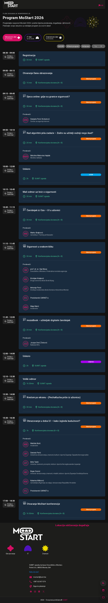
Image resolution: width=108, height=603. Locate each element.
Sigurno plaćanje (39, 586)
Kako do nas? (34, 572)
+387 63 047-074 (39, 581)
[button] (98, 46)
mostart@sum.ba (39, 577)
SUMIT (65, 600)
